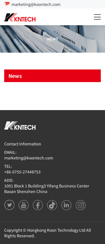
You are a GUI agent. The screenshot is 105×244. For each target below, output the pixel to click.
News (15, 75)
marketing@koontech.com (35, 4)
